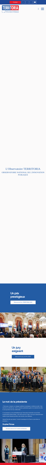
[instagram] (27, 2)
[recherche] (38, 9)
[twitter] (31, 2)
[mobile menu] (42, 8)
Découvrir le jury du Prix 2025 (23, 356)
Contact (15, 2)
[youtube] (34, 2)
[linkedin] (23, 2)
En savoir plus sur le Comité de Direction (16, 428)
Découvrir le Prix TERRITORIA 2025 (23, 302)
